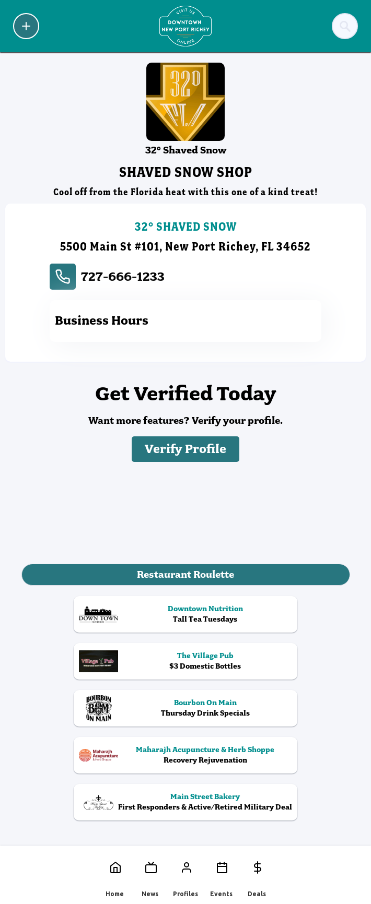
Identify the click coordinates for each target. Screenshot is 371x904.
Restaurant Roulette (185, 574)
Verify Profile (185, 449)
